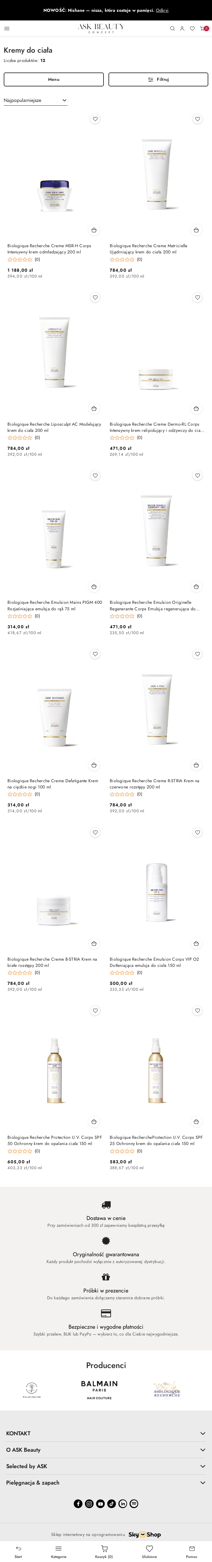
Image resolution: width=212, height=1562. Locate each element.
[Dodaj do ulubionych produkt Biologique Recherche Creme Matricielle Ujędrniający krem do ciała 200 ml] (197, 119)
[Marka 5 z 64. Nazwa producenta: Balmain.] (167, 1390)
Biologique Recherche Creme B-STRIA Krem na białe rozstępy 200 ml (52, 962)
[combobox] (36, 100)
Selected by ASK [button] (106, 1466)
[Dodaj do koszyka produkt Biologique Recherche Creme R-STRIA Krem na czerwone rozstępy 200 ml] (196, 764)
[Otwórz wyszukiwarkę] (172, 28)
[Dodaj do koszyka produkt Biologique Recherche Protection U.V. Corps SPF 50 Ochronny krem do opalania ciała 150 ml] (94, 1121)
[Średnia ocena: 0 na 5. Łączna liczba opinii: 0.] (23, 260)
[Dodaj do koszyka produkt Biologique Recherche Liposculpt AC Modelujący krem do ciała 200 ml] (94, 408)
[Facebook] (78, 1503)
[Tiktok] (111, 1503)
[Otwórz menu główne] (7, 28)
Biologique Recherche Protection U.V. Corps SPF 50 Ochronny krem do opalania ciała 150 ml (54, 1140)
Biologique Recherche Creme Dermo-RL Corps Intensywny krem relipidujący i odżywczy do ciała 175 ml (157, 427)
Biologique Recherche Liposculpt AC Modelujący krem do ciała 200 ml (54, 427)
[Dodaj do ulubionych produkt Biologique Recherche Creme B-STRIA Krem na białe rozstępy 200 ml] (95, 832)
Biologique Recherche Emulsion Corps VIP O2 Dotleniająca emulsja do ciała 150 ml (154, 962)
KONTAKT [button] (106, 1433)
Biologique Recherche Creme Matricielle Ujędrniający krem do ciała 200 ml (149, 249)
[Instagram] (89, 1503)
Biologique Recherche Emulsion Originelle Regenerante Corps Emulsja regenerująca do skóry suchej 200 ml (153, 605)
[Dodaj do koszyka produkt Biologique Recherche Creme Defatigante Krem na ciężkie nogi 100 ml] (94, 764)
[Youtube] (100, 1503)
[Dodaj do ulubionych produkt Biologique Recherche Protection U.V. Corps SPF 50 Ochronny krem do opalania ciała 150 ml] (95, 1010)
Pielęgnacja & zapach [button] (106, 1482)
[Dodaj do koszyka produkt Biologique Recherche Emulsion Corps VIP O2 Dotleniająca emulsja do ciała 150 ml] (196, 943)
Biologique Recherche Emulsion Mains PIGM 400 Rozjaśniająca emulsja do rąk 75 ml (54, 605)
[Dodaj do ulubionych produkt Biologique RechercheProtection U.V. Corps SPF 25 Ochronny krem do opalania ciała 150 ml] (197, 1010)
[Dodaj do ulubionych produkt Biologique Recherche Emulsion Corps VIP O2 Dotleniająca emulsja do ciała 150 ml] (197, 832)
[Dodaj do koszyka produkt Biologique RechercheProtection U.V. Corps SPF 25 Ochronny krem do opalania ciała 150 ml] (196, 1121)
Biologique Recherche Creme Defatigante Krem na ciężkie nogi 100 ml (52, 784)
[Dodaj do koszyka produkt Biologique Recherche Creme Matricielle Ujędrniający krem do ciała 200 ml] (196, 229)
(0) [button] (37, 259)
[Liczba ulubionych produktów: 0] (192, 28)
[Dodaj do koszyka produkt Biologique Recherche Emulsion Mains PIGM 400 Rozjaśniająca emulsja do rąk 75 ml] (94, 586)
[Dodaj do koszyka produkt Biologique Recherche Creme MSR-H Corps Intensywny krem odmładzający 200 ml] (94, 229)
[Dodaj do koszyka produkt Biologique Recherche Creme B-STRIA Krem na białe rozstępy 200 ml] (94, 943)
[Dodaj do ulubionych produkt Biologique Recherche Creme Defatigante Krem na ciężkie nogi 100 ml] (95, 654)
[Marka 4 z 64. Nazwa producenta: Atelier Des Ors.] (99, 1390)
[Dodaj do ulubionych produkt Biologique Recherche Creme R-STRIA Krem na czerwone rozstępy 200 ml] (197, 654)
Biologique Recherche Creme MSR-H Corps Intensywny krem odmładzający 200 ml (49, 249)
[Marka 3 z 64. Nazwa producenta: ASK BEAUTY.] (32, 1390)
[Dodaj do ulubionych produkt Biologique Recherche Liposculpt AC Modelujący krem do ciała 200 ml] (95, 297)
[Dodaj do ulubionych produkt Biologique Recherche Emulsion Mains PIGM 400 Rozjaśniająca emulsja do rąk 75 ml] (95, 475)
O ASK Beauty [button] (106, 1450)
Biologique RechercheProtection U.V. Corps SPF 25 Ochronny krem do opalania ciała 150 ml (156, 1140)
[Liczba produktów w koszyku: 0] (202, 28)
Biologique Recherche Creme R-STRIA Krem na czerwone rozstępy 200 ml (155, 784)
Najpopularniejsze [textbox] (22, 100)
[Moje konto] (182, 28)
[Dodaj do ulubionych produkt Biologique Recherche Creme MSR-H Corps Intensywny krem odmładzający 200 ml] (95, 119)
